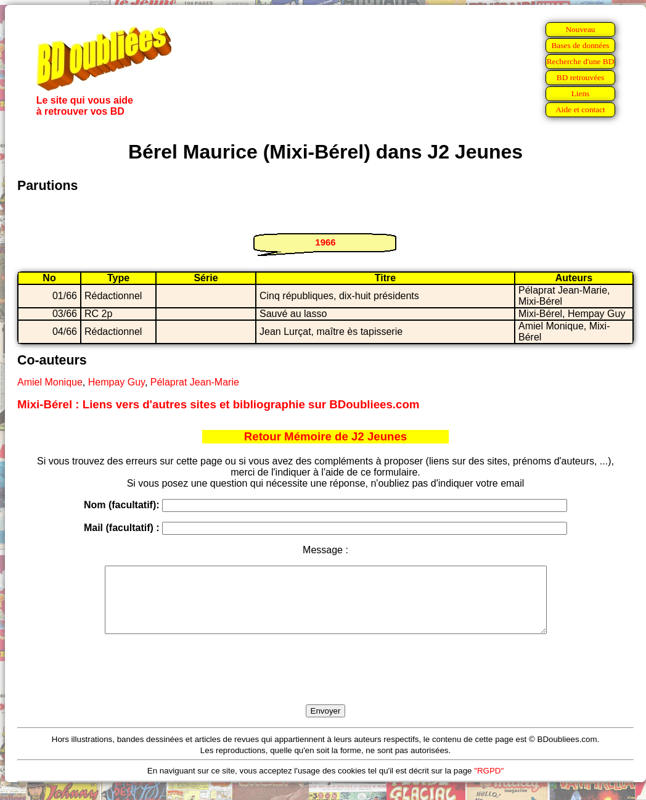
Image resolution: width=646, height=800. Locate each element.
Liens (580, 93)
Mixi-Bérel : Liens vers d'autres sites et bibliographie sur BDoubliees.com (218, 404)
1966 (325, 242)
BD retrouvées (580, 77)
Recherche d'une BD (581, 61)
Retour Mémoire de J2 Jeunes (325, 436)
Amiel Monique (50, 382)
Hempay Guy (116, 382)
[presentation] (325, 683)
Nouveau (580, 29)
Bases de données (580, 45)
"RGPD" (489, 783)
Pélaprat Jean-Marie (194, 382)
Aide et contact (580, 109)
